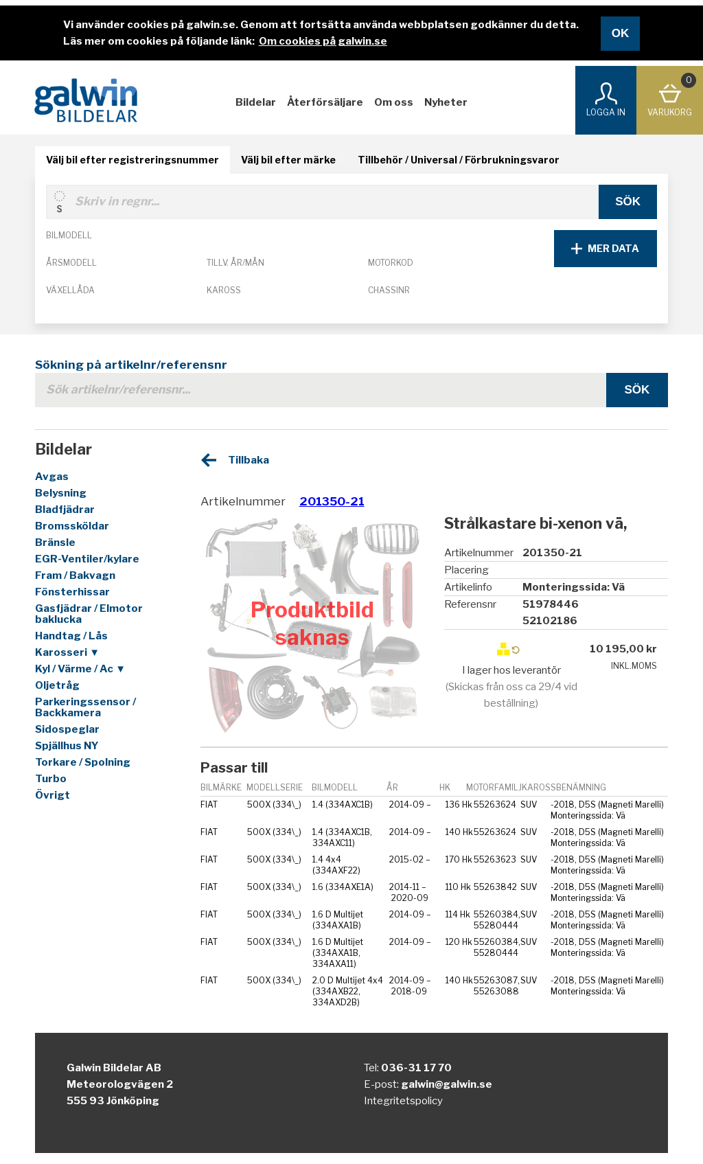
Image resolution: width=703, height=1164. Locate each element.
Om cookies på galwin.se (323, 41)
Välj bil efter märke (288, 160)
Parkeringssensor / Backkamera (85, 707)
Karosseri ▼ (67, 652)
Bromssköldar (72, 526)
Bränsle (55, 542)
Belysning (61, 493)
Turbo (51, 779)
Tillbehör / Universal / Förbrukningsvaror (459, 160)
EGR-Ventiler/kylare (87, 559)
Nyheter (446, 102)
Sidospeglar (67, 729)
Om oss (393, 102)
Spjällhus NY (67, 746)
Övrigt (52, 795)
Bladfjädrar (65, 509)
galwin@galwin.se (446, 1084)
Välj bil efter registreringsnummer (132, 160)
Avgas (52, 476)
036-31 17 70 (416, 1068)
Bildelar (255, 102)
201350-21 (332, 501)
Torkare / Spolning (82, 762)
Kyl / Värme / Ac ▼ (80, 669)
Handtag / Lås (71, 636)
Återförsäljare (325, 102)
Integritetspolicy (403, 1101)
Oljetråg (57, 685)
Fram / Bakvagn (75, 575)
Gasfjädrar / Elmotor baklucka (89, 614)
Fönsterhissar (72, 592)
